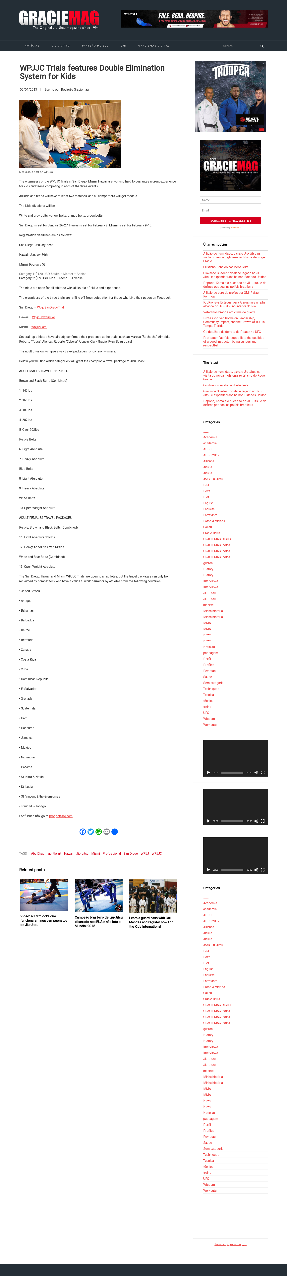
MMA (207, 623)
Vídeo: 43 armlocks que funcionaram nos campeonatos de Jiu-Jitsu (43, 920)
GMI (124, 45)
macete (208, 605)
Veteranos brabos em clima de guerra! (230, 312)
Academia (210, 437)
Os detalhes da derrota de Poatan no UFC (232, 332)
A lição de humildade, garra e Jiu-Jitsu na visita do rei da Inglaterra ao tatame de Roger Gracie (234, 257)
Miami (95, 853)
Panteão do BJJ (95, 45)
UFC (206, 713)
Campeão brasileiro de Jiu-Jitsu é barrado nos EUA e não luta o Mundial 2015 (99, 921)
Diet (206, 497)
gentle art (54, 853)
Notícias (32, 45)
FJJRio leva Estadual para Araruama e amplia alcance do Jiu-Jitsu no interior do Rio (234, 304)
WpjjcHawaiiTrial (43, 317)
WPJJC (157, 853)
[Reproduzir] (208, 773)
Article (207, 467)
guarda (208, 563)
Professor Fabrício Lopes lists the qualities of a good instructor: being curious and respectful (233, 341)
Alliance (208, 461)
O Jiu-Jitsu (60, 45)
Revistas (209, 671)
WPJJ (145, 853)
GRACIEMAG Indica (216, 545)
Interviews (210, 581)
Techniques (211, 689)
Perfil (207, 659)
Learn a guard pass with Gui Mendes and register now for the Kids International (151, 922)
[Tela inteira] (263, 773)
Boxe (206, 491)
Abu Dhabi (38, 853)
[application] (235, 758)
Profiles (208, 665)
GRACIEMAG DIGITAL (154, 45)
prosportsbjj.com (61, 816)
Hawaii (68, 853)
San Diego (131, 853)
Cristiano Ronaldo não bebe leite (226, 267)
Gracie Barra (211, 533)
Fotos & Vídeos (214, 521)
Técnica (208, 695)
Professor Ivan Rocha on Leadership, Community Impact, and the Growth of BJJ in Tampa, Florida (234, 322)
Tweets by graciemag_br (230, 1244)
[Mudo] (256, 773)
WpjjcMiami (39, 327)
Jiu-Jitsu (82, 853)
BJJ (206, 485)
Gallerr (207, 527)
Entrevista (210, 515)
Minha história (213, 611)
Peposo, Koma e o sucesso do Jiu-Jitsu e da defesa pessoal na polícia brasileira (234, 285)
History (208, 569)
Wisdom (209, 719)
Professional (112, 853)
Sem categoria (213, 683)
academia (210, 443)
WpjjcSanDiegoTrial (50, 307)
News (207, 635)
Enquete (209, 509)
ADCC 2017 (211, 455)
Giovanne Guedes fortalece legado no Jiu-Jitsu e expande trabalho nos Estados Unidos (234, 275)
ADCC (207, 449)
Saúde (207, 677)
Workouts (210, 725)
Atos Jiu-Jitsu (213, 479)
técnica (208, 701)
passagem (210, 653)
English (208, 503)
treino (207, 707)
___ (206, 431)
